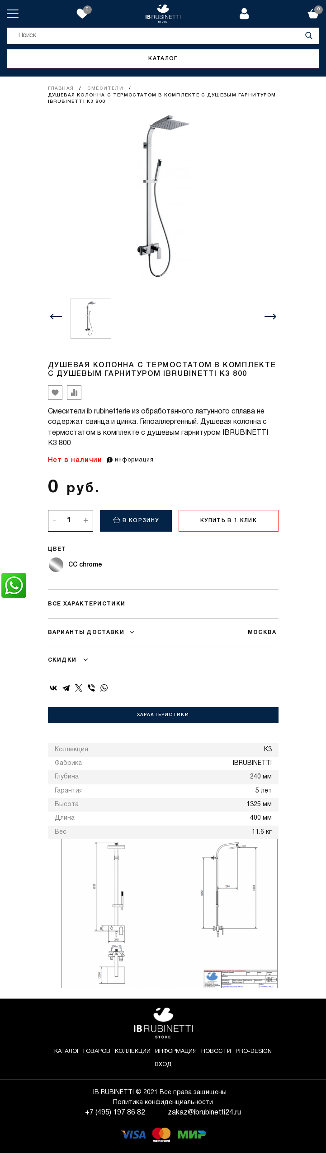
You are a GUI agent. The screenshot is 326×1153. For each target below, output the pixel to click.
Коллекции (133, 1051)
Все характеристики (87, 603)
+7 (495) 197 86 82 (115, 1113)
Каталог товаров (82, 1051)
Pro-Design (254, 1051)
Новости (216, 1051)
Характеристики (163, 715)
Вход (163, 1064)
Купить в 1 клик (228, 520)
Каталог (162, 58)
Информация (176, 1051)
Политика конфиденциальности (163, 1102)
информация (130, 460)
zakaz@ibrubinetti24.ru (204, 1113)
